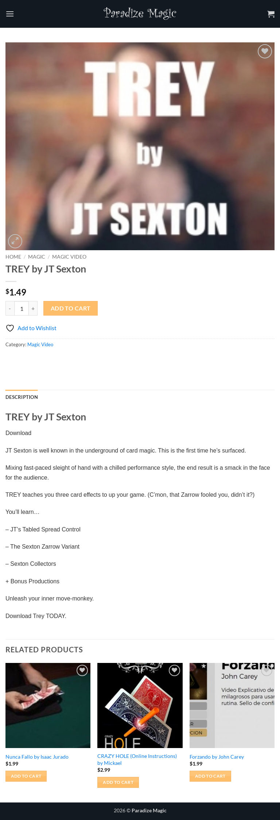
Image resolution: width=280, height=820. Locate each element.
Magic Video (69, 257)
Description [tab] (21, 397)
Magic (36, 257)
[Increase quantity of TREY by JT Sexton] (33, 308)
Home (13, 257)
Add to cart (71, 308)
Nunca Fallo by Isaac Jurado (37, 757)
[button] (9, 14)
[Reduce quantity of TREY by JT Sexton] (9, 308)
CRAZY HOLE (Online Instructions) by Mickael (137, 759)
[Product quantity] (21, 308)
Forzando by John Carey (217, 757)
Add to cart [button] (26, 776)
